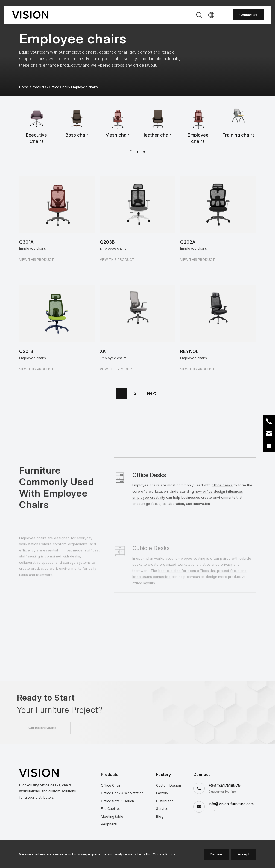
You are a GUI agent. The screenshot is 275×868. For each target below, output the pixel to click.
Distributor (164, 801)
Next (151, 393)
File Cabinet (110, 809)
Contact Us (248, 15)
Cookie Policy (164, 854)
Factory (162, 793)
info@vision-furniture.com (231, 804)
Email (269, 433)
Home (24, 87)
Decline (216, 854)
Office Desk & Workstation (122, 793)
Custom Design (168, 785)
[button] (131, 151)
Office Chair (58, 87)
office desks (222, 514)
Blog (159, 816)
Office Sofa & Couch (117, 801)
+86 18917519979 (225, 785)
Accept (244, 854)
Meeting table (112, 816)
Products (39, 87)
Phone (269, 421)
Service (162, 809)
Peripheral (109, 824)
